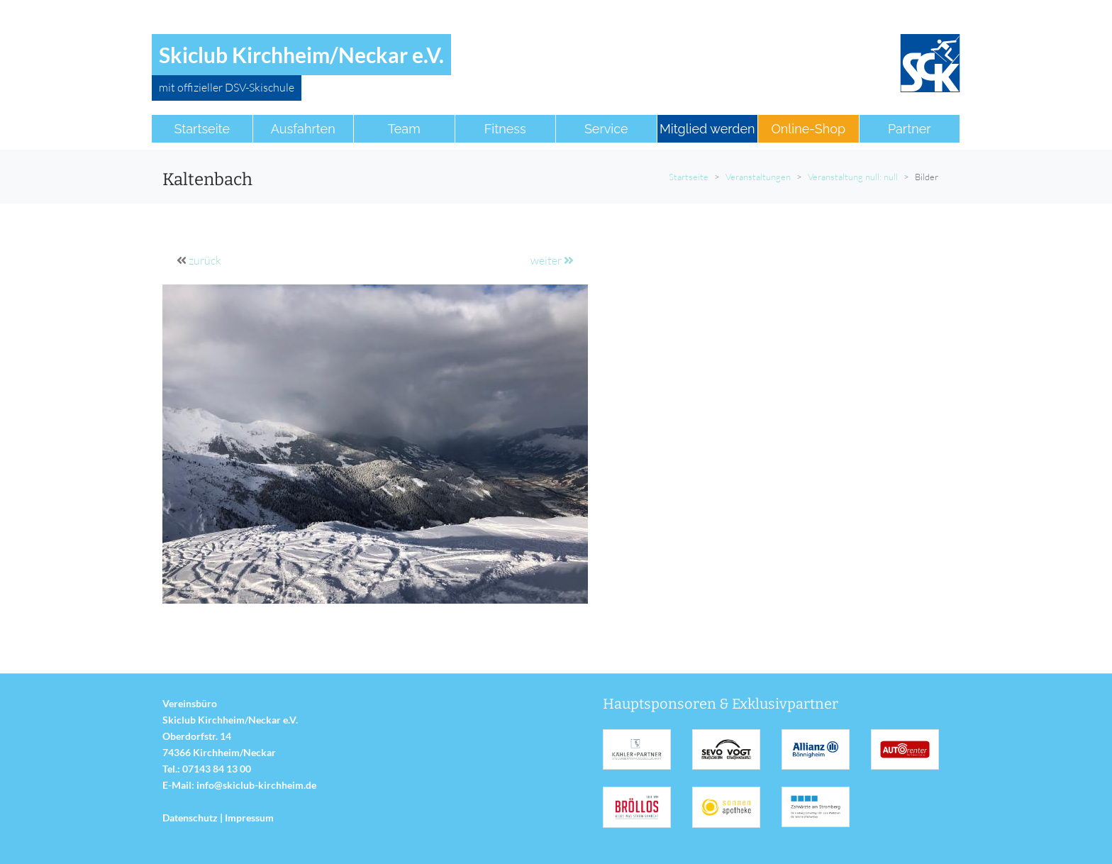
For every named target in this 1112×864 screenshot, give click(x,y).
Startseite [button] (202, 128)
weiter (552, 260)
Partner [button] (909, 128)
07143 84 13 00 (216, 769)
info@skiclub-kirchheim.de (256, 785)
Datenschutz (190, 818)
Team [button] (404, 128)
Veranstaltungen (758, 176)
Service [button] (606, 128)
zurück (205, 260)
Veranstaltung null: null (853, 176)
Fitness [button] (505, 128)
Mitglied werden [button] (707, 128)
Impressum (249, 818)
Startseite (688, 176)
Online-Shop (808, 128)
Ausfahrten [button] (303, 128)
